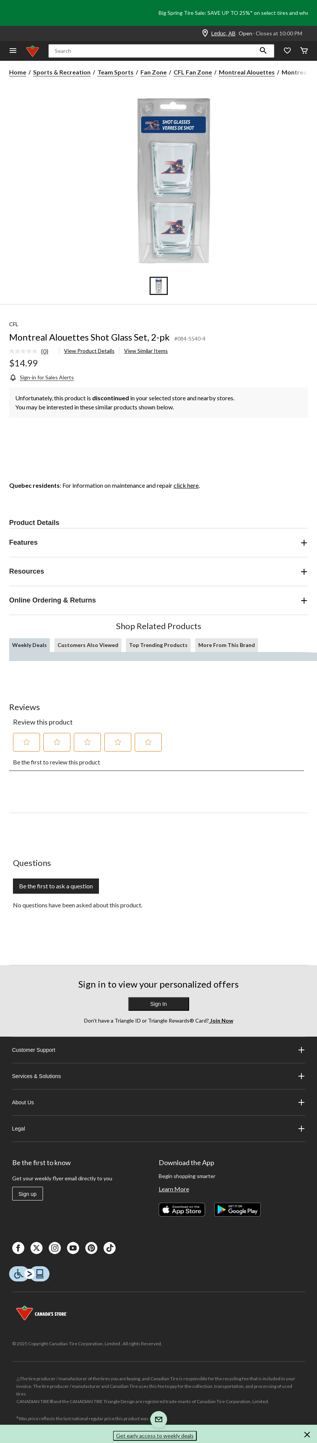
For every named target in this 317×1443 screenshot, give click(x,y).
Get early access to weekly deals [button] (155, 1435)
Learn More (174, 1188)
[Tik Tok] (110, 1248)
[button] (263, 51)
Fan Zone (153, 72)
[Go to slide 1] (159, 286)
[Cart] (304, 51)
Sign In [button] (158, 1004)
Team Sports (115, 72)
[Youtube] (73, 1248)
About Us (158, 1102)
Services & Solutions (158, 1076)
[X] (36, 1248)
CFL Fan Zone (193, 72)
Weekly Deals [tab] (29, 645)
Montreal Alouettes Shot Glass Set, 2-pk (89, 337)
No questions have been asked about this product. (77, 905)
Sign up (28, 1194)
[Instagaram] (55, 1248)
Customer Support (158, 1050)
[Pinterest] (91, 1248)
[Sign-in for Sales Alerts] (41, 377)
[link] (31, 351)
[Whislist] (287, 51)
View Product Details (89, 350)
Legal (158, 1128)
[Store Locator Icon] (205, 33)
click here (186, 485)
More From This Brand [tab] (226, 645)
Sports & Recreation (62, 72)
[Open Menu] (13, 51)
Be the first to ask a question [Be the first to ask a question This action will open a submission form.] (56, 886)
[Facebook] (18, 1248)
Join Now (221, 1020)
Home (17, 72)
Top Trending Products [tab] (158, 645)
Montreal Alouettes (247, 72)
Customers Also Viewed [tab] (87, 645)
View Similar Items (146, 350)
